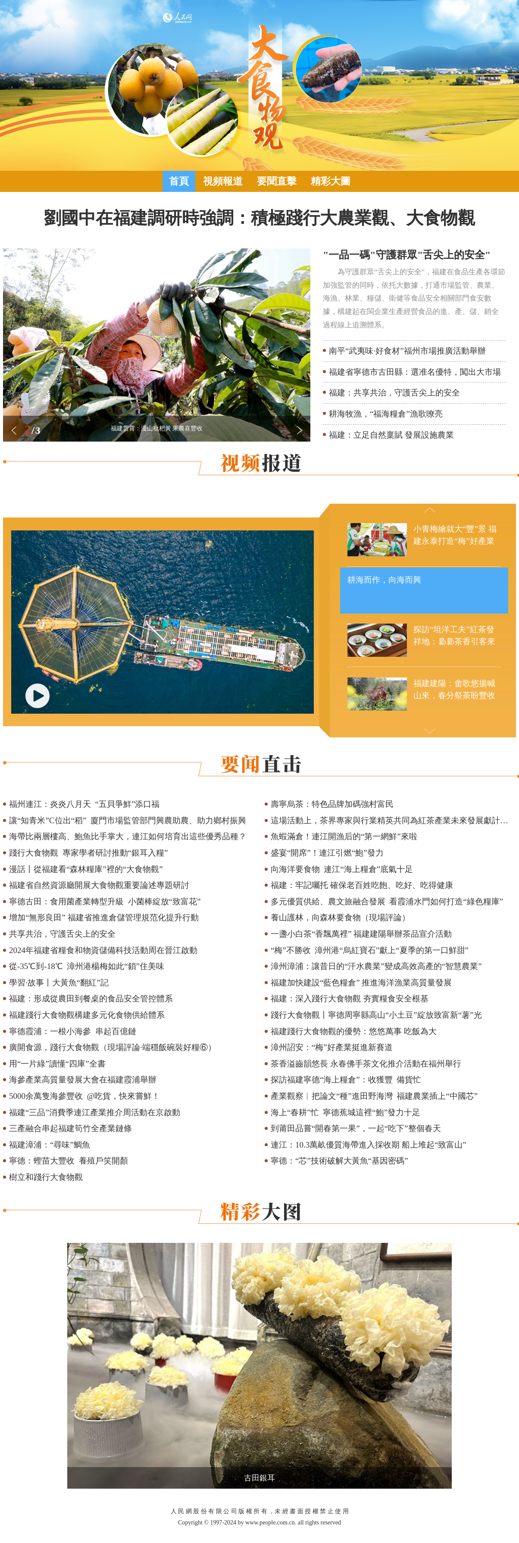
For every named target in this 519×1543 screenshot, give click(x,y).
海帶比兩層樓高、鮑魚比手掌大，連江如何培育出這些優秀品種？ (128, 836)
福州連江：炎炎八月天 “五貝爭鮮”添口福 (84, 804)
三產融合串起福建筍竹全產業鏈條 (70, 1128)
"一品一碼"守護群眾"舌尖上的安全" (407, 254)
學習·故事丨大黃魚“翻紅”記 (59, 982)
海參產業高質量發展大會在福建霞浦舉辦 (82, 1079)
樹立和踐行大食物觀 (46, 1177)
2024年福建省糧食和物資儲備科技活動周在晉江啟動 (103, 950)
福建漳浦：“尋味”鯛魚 (49, 1144)
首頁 (179, 181)
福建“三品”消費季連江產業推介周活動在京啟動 (94, 1112)
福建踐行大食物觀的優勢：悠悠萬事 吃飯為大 (354, 1031)
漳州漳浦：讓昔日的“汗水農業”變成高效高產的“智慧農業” (376, 966)
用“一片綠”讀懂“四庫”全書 (57, 1063)
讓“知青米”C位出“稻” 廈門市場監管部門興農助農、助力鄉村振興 (127, 820)
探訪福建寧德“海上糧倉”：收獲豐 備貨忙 (346, 1079)
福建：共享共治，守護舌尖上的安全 (394, 392)
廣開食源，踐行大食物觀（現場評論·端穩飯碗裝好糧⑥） (112, 1047)
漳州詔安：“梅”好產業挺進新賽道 (332, 1047)
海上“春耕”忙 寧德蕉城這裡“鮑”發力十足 (345, 1112)
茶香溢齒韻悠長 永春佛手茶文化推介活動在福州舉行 (366, 1063)
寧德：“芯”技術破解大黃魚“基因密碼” (339, 1160)
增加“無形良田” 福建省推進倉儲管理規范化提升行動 (104, 917)
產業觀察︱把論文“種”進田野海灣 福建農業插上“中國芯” (374, 1096)
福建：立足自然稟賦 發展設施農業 (391, 434)
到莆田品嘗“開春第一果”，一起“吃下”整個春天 (356, 1128)
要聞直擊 (277, 181)
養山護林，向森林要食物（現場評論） (340, 917)
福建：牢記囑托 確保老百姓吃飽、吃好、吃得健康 (362, 885)
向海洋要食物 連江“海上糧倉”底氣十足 (342, 869)
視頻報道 (223, 181)
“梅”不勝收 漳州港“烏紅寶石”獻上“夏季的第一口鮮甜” (370, 950)
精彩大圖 (330, 181)
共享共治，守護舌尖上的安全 (62, 933)
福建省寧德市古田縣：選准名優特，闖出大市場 (415, 371)
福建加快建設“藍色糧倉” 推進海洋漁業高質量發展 (361, 982)
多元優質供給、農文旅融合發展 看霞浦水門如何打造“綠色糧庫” (387, 901)
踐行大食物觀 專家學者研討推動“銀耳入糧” (88, 852)
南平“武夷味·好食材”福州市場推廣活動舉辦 (407, 350)
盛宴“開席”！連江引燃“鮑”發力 (327, 852)
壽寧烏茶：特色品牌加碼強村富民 (332, 804)
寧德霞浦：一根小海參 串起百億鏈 (72, 1031)
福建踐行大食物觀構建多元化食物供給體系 (87, 1014)
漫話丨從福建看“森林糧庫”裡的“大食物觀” (86, 869)
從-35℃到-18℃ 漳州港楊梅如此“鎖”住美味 (86, 966)
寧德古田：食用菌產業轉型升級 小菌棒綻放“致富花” (104, 901)
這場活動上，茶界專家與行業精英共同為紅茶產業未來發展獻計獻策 (393, 820)
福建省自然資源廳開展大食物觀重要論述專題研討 (99, 885)
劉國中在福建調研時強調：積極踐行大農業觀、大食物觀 (259, 218)
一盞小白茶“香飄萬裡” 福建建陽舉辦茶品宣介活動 (361, 933)
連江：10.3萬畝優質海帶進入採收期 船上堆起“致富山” (368, 1144)
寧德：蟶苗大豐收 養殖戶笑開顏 (68, 1160)
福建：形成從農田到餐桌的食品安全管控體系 (91, 998)
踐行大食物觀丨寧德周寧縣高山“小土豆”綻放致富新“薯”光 (376, 1014)
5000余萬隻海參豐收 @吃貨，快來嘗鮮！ (84, 1096)
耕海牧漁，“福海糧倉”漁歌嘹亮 (386, 413)
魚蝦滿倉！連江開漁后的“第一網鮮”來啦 (344, 836)
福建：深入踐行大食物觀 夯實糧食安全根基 (349, 998)
